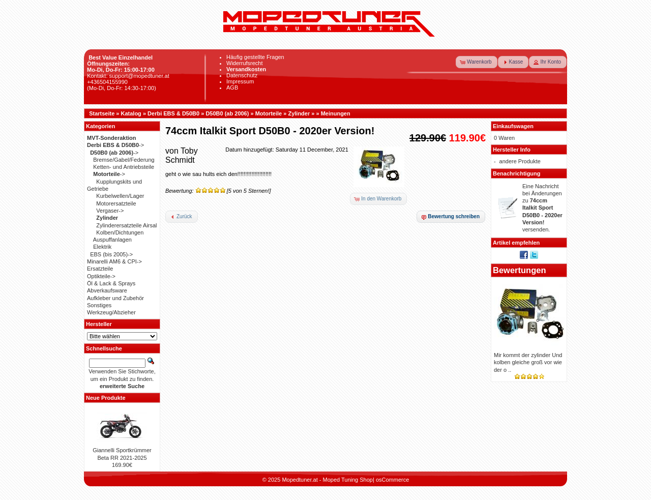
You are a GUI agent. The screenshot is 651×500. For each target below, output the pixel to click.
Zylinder (299, 113)
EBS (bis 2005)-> (111, 254)
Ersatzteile (100, 269)
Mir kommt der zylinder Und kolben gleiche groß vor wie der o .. (528, 362)
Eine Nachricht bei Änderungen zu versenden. (542, 208)
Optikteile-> (101, 276)
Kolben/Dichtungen (119, 232)
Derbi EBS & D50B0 (173, 113)
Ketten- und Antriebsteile (123, 167)
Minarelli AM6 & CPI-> (114, 261)
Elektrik (102, 247)
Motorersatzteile (116, 203)
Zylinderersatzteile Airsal (126, 225)
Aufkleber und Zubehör (115, 298)
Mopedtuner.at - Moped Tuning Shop (327, 480)
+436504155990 (107, 82)
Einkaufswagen (513, 126)
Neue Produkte (106, 398)
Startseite (101, 113)
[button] (476, 62)
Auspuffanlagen (112, 240)
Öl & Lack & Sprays (111, 283)
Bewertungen (519, 270)
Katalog (131, 113)
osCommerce (392, 480)
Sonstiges (99, 305)
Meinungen (335, 113)
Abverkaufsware (107, 290)
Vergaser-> (110, 211)
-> (115, 145)
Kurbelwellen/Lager (120, 196)
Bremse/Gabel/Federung (123, 160)
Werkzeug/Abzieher (111, 312)
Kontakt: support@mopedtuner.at (128, 76)
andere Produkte (520, 161)
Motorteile (268, 113)
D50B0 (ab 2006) (227, 113)
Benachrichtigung (517, 173)
